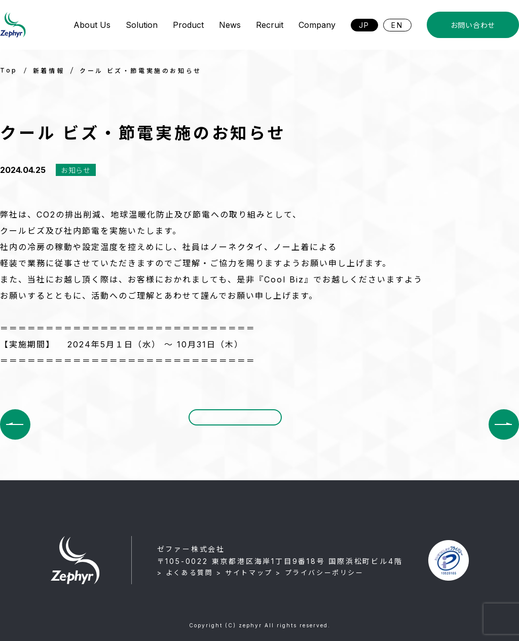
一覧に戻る (235, 424)
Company (317, 25)
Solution (142, 25)
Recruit (269, 25)
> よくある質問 (185, 572)
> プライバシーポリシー (319, 572)
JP (364, 25)
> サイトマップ (244, 572)
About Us (91, 25)
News (230, 25)
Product (188, 25)
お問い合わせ (473, 25)
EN (397, 25)
